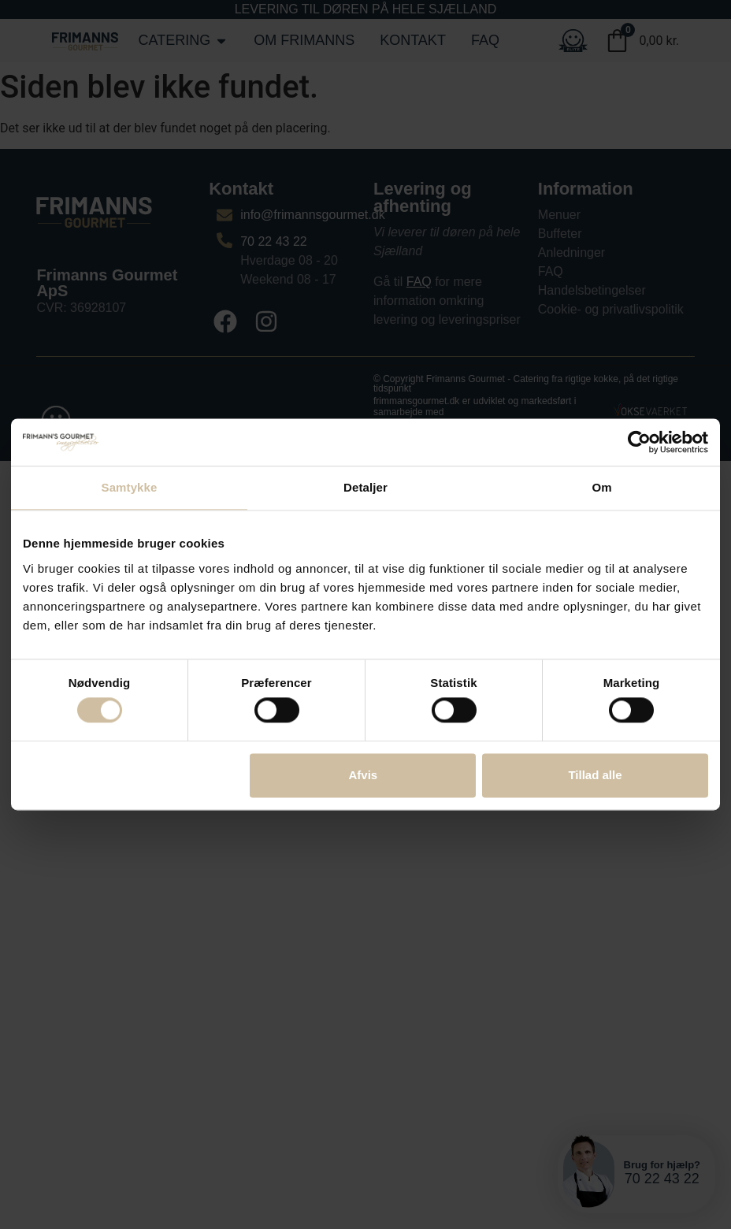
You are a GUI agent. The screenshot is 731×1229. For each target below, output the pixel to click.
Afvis (363, 775)
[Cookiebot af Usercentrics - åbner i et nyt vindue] (639, 442)
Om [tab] (601, 487)
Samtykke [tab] (130, 487)
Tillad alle (595, 775)
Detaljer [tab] (365, 487)
